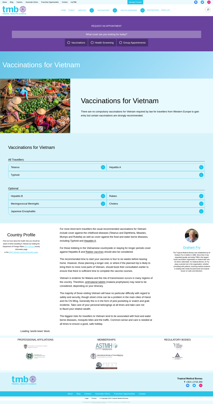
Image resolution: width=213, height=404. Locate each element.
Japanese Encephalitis (23, 211)
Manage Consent (135, 2)
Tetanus (15, 167)
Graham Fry (191, 247)
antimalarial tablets (95, 282)
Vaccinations (103, 10)
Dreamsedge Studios (99, 402)
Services (82, 10)
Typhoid (15, 175)
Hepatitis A (115, 167)
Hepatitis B (17, 196)
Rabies (113, 196)
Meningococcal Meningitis (25, 203)
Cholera (113, 203)
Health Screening (129, 10)
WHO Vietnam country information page (23, 252)
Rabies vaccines (95, 252)
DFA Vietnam (29, 247)
